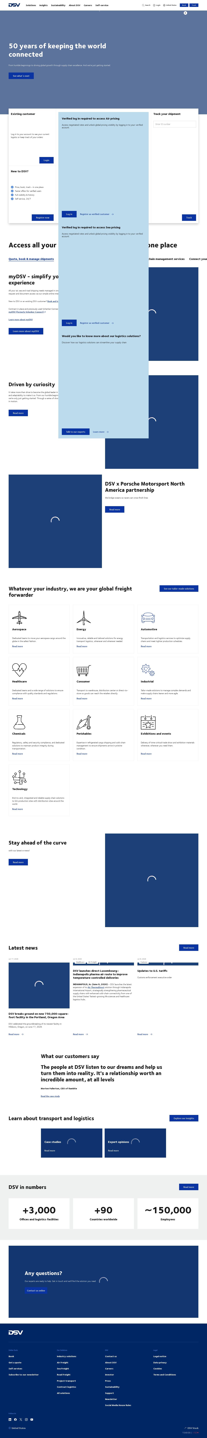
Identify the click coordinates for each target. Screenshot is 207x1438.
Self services (15, 1398)
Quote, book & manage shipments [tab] (31, 259)
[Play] (185, 13)
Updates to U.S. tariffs (152, 1027)
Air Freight (62, 1392)
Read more (17, 649)
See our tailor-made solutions (179, 588)
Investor (109, 1404)
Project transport (66, 1410)
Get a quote (15, 1392)
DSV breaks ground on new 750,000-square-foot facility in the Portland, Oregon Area (39, 1029)
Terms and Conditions (164, 1404)
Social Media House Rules (118, 1434)
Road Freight (63, 1404)
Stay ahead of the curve (38, 856)
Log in (69, 214)
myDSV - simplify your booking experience (47, 279)
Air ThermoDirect (96, 1044)
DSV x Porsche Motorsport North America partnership (145, 486)
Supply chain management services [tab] (161, 259)
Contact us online (36, 1320)
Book (184, 5)
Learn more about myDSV (21, 319)
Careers (88, 5)
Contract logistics (66, 1416)
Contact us (111, 1385)
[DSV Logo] (14, 5)
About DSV (74, 5)
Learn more (101, 431)
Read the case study (50, 1125)
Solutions (31, 5)
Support (109, 1422)
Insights (43, 5)
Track (194, 5)
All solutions (63, 1422)
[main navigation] (81, 5)
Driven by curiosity (32, 384)
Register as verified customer (97, 214)
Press (108, 1410)
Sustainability (58, 5)
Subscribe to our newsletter (24, 1404)
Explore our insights (184, 1147)
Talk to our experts (75, 431)
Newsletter (111, 1428)
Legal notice (159, 1385)
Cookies (157, 1398)
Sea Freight (63, 1398)
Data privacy (160, 1392)
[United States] (169, 5)
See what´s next (21, 75)
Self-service (101, 5)
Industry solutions (66, 1385)
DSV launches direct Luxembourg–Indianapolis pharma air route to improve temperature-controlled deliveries (100, 1031)
